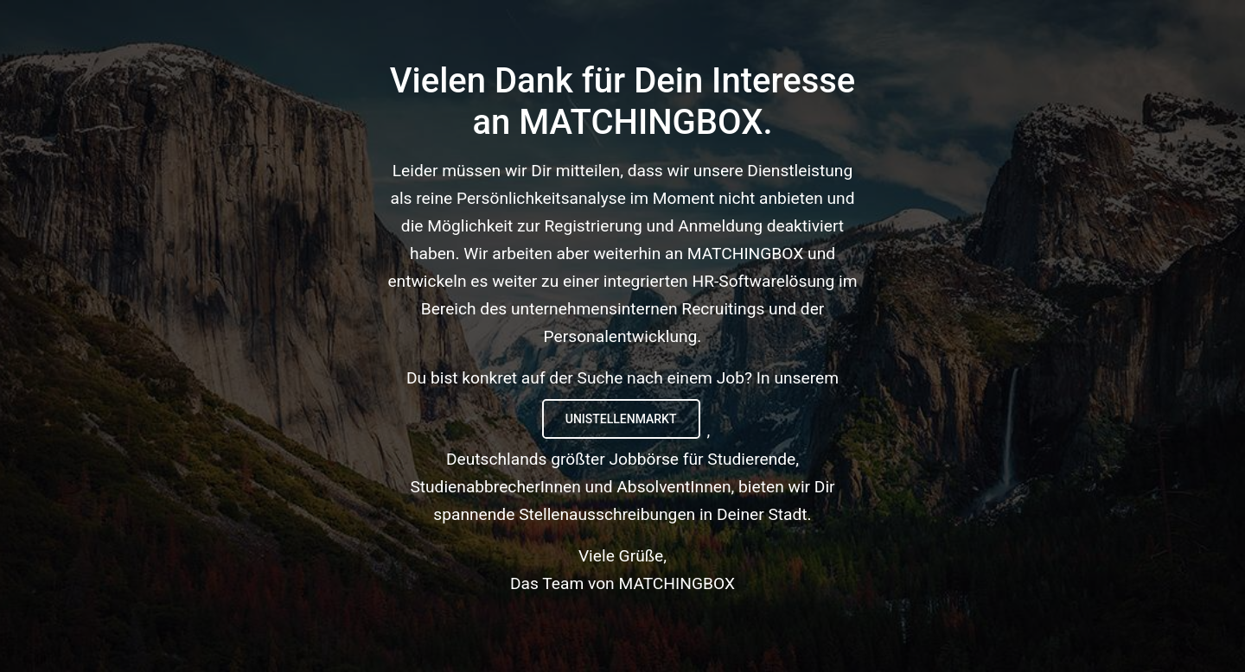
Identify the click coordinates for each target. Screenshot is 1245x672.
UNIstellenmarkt (621, 419)
